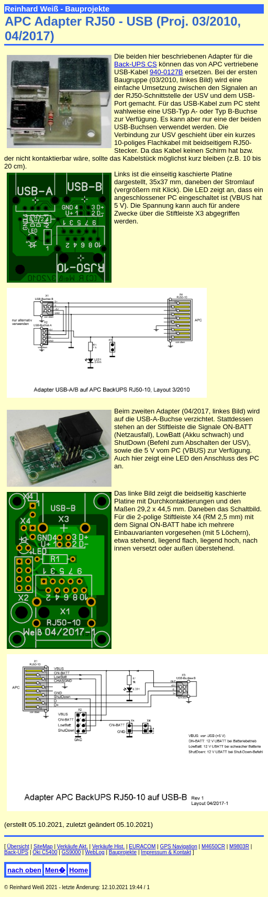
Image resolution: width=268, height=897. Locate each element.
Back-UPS (16, 852)
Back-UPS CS (135, 64)
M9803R (239, 846)
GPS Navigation (178, 846)
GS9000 (71, 852)
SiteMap (43, 846)
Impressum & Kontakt (166, 852)
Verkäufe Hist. (108, 846)
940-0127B (166, 72)
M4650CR (213, 846)
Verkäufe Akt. (72, 846)
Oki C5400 (44, 852)
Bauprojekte (123, 852)
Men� (55, 870)
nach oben (24, 870)
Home (78, 870)
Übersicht (18, 846)
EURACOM (142, 846)
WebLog (95, 852)
